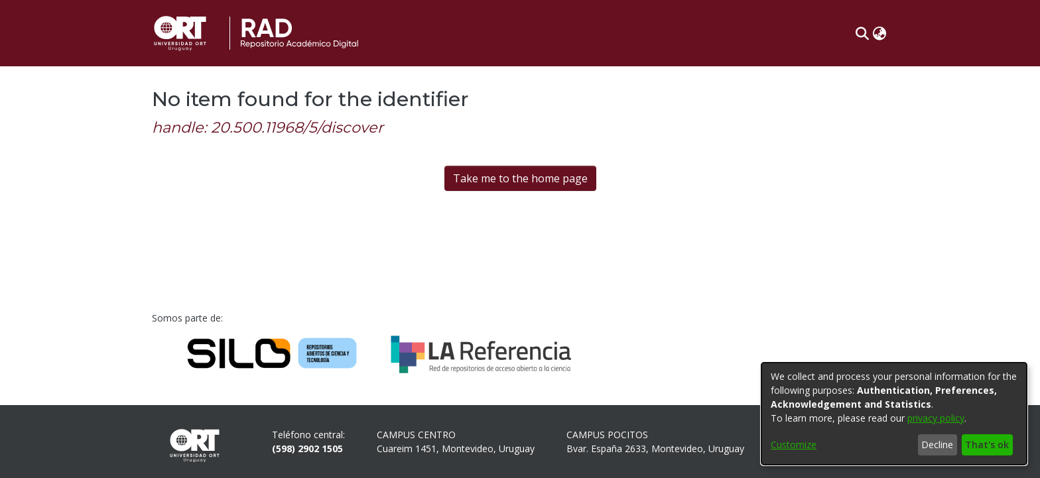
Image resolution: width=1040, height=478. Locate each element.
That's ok (987, 444)
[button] (862, 33)
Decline (937, 444)
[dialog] (894, 414)
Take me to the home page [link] (520, 178)
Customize (793, 444)
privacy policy (935, 418)
